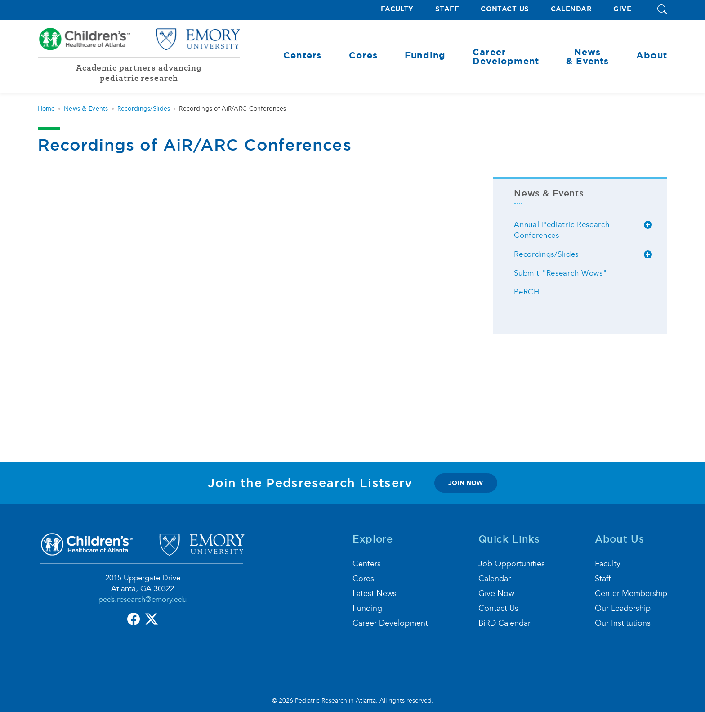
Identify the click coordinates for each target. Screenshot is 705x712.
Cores (363, 579)
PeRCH (526, 292)
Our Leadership (623, 608)
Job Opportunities (511, 564)
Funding (367, 608)
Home (46, 108)
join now (465, 483)
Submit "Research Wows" (560, 273)
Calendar (571, 9)
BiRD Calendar (504, 623)
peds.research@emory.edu (142, 599)
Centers (366, 564)
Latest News (374, 593)
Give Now (496, 593)
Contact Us (505, 9)
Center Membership (631, 593)
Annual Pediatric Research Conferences (561, 230)
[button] (662, 10)
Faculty (397, 9)
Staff (447, 9)
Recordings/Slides (143, 108)
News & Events (86, 108)
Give (622, 9)
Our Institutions (623, 623)
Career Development (390, 623)
